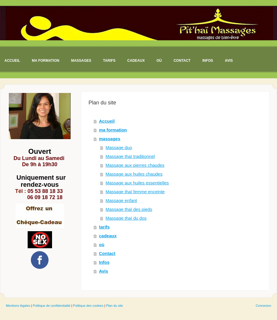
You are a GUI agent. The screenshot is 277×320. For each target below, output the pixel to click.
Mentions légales (18, 305)
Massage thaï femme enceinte (135, 191)
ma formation (113, 129)
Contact (107, 253)
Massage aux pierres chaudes (135, 165)
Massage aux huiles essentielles (137, 182)
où (101, 244)
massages (110, 138)
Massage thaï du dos (126, 218)
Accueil (107, 121)
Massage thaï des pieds (129, 209)
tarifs (104, 226)
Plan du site (114, 305)
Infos (104, 262)
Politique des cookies (88, 305)
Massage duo (119, 147)
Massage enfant (121, 200)
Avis (103, 271)
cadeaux (108, 235)
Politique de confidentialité (52, 305)
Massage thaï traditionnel (130, 156)
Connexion (263, 305)
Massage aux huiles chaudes (134, 173)
